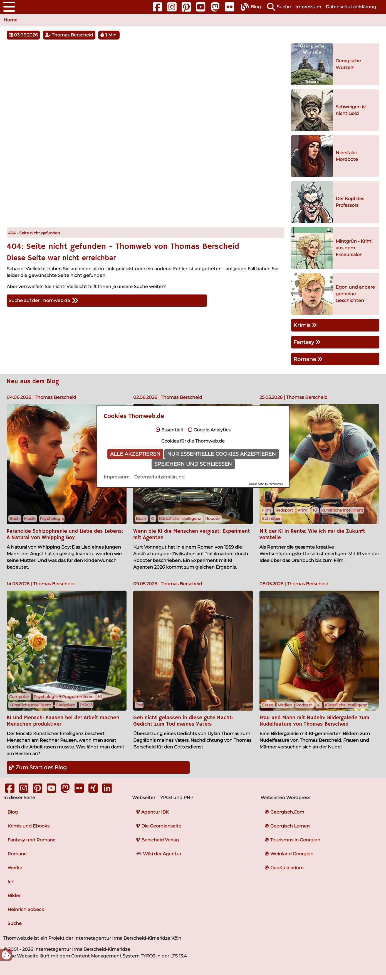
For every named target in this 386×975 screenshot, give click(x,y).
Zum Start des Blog (38, 767)
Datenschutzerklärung (351, 6)
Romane (308, 359)
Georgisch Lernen (287, 826)
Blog (13, 812)
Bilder (14, 895)
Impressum (308, 6)
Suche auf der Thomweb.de (44, 300)
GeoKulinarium (284, 867)
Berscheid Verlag (157, 840)
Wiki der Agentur (158, 853)
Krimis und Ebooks (29, 826)
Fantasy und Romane (32, 840)
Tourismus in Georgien (292, 840)
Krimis (305, 325)
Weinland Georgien (289, 853)
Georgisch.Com (284, 812)
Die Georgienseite (158, 826)
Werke (15, 867)
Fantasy (307, 342)
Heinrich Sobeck (26, 909)
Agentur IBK (152, 812)
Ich (11, 881)
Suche (15, 923)
